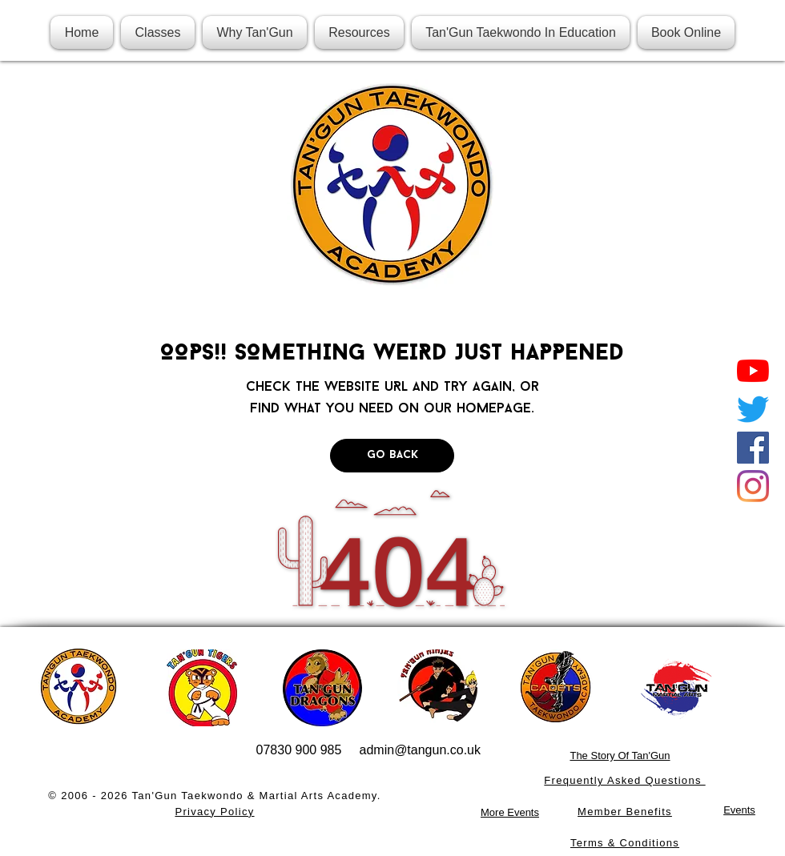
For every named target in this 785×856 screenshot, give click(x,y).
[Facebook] (753, 448)
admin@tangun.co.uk (420, 750)
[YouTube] (753, 371)
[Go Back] (392, 455)
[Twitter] (753, 409)
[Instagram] (753, 486)
